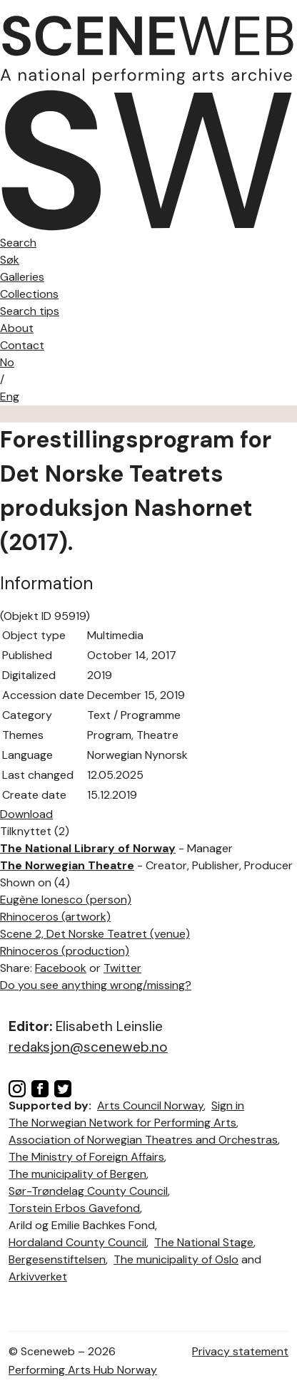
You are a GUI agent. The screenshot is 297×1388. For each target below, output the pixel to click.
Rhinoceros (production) (64, 950)
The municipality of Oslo (176, 1259)
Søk (9, 259)
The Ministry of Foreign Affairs (86, 1156)
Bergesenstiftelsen (57, 1259)
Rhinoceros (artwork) (55, 916)
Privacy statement (240, 1351)
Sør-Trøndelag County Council (88, 1191)
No (7, 362)
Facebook (60, 967)
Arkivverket (38, 1276)
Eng (9, 396)
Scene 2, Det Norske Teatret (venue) (95, 933)
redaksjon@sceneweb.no (88, 1047)
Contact (22, 345)
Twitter (122, 967)
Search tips (29, 311)
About (17, 328)
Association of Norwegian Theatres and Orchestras (143, 1139)
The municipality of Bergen (77, 1173)
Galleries (22, 276)
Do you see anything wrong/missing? (95, 985)
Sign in (227, 1105)
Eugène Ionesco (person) (65, 899)
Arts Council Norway (150, 1105)
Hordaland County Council (77, 1242)
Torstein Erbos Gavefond (74, 1208)
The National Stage (203, 1242)
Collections (29, 293)
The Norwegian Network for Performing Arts (122, 1122)
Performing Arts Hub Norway (83, 1369)
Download (26, 814)
